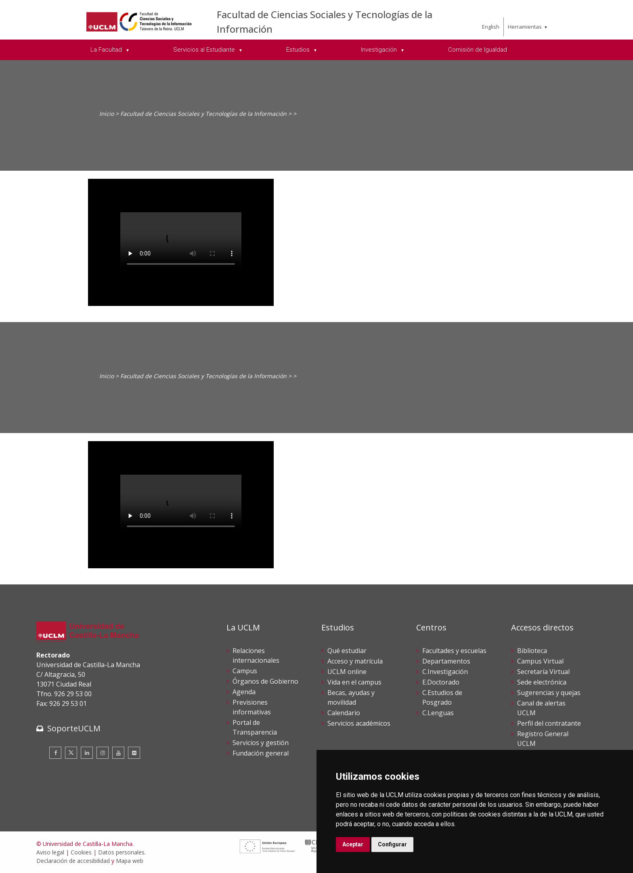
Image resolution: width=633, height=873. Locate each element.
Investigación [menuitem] (379, 49)
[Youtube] (118, 753)
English (490, 26)
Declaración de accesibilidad (73, 861)
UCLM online (347, 671)
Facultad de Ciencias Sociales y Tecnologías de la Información (203, 113)
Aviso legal (50, 852)
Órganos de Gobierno (265, 681)
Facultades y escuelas (454, 650)
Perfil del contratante (549, 723)
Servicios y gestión (261, 742)
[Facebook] (55, 753)
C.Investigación (445, 671)
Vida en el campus (354, 682)
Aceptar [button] (352, 844)
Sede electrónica (541, 682)
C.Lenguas (438, 712)
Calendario (343, 712)
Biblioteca (532, 650)
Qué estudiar (347, 650)
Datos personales (121, 852)
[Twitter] (71, 753)
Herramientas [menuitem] (525, 26)
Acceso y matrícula (355, 661)
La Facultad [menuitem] (107, 49)
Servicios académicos (358, 723)
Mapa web (129, 861)
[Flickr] (134, 753)
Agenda (244, 691)
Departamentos (446, 661)
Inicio (106, 113)
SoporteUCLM (74, 728)
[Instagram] (102, 753)
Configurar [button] (392, 844)
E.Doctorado (440, 682)
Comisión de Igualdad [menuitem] (477, 49)
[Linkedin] (87, 753)
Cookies (81, 852)
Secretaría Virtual (543, 671)
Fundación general (261, 753)
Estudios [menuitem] (298, 49)
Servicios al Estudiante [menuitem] (205, 49)
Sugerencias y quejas (549, 692)
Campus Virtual (540, 661)
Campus (245, 670)
